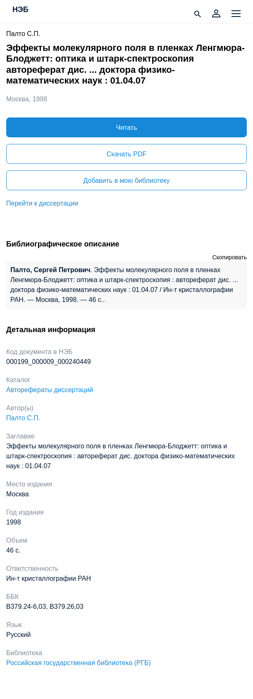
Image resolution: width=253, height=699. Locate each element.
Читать (126, 127)
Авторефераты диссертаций (49, 389)
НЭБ (20, 10)
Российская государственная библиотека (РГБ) (78, 662)
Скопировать (229, 257)
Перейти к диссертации (42, 203)
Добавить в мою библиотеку (126, 180)
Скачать (126, 154)
